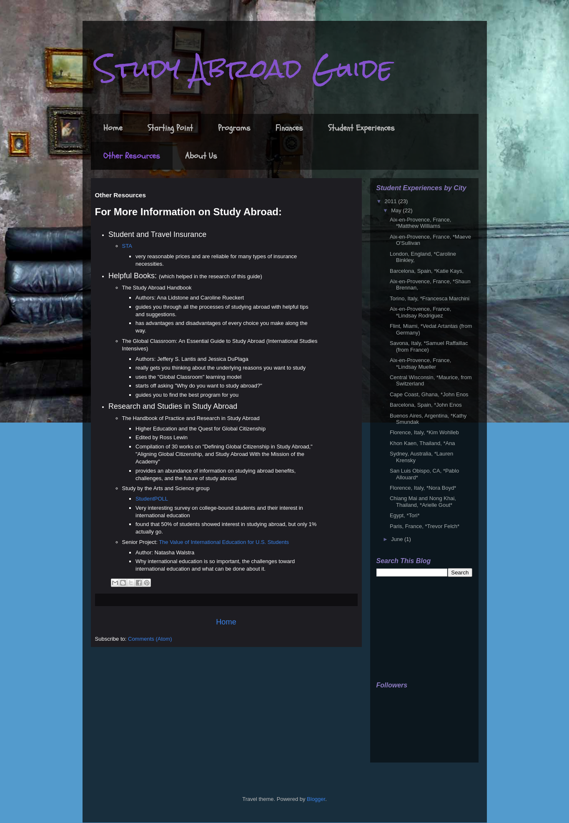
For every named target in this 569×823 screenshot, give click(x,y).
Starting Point (170, 127)
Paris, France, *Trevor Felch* (424, 526)
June (397, 539)
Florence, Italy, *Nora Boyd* (423, 488)
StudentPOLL (151, 499)
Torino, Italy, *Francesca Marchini (429, 298)
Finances (289, 127)
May (397, 210)
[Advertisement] (418, 629)
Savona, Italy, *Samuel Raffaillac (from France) (429, 346)
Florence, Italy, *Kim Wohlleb (424, 432)
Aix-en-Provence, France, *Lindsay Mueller (420, 363)
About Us (201, 155)
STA (127, 246)
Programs (234, 127)
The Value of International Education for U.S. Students (224, 542)
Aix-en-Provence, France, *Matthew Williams (420, 222)
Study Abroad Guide (244, 68)
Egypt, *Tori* (405, 515)
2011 (392, 201)
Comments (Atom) (150, 639)
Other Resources (131, 155)
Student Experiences (361, 127)
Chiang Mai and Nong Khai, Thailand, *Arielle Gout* (423, 501)
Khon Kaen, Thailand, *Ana (422, 443)
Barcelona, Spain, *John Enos (426, 405)
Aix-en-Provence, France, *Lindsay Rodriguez (420, 312)
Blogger (316, 799)
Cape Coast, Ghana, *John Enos (429, 394)
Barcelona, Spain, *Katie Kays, (427, 271)
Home (113, 127)
